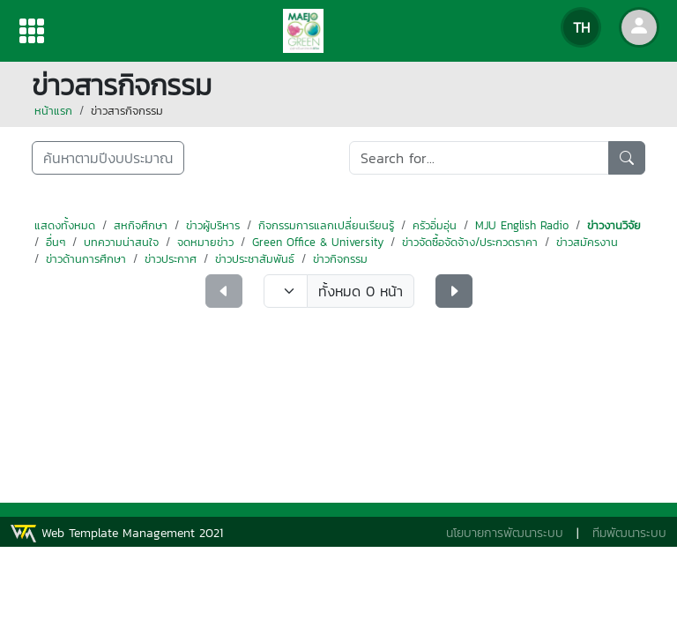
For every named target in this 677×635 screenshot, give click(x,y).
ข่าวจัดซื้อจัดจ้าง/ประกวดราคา (470, 242)
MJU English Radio (522, 225)
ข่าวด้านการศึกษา (86, 258)
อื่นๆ (55, 242)
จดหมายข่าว (205, 242)
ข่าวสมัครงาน (587, 242)
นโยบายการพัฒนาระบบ (504, 533)
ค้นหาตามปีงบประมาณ (108, 157)
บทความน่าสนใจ (121, 242)
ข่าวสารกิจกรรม (127, 110)
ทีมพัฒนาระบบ (629, 533)
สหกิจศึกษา (140, 225)
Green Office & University (317, 242)
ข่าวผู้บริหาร (213, 225)
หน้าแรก (53, 110)
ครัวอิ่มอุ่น (435, 225)
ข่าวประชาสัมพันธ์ (254, 258)
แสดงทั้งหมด (64, 225)
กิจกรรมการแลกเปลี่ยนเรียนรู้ (326, 225)
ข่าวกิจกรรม (340, 258)
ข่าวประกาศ (171, 258)
